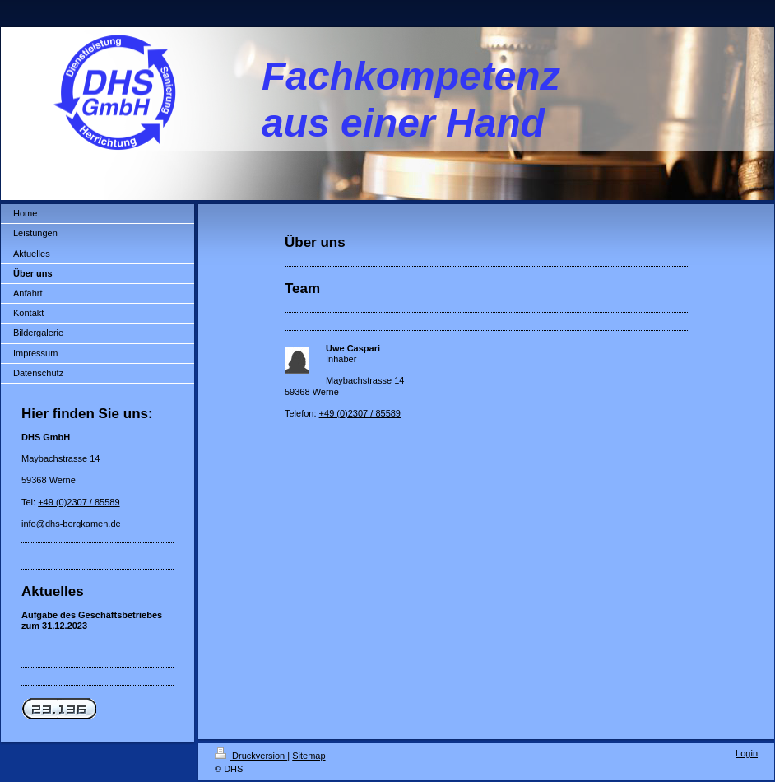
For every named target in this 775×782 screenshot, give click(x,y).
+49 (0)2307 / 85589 (78, 502)
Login (747, 753)
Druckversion (251, 756)
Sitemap (308, 756)
